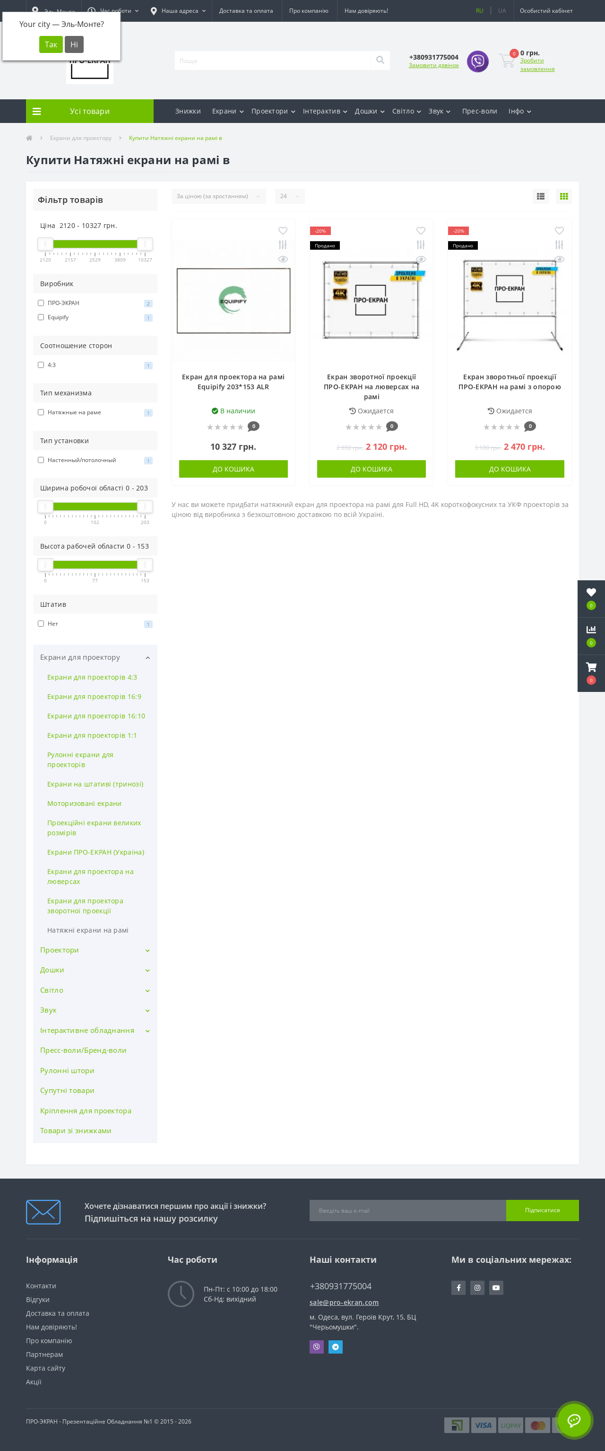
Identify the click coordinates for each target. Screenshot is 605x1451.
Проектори (273, 110)
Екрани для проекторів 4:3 (92, 677)
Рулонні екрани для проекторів (80, 759)
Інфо (520, 110)
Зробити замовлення (537, 64)
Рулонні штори (67, 1070)
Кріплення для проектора (85, 1110)
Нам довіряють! (366, 11)
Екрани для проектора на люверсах (90, 876)
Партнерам (44, 1354)
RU (480, 11)
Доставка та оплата (246, 11)
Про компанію (308, 11)
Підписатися (542, 1210)
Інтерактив (325, 110)
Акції (34, 1381)
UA (502, 11)
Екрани (228, 110)
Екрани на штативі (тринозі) (95, 783)
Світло (406, 110)
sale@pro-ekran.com (344, 1302)
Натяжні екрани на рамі (88, 930)
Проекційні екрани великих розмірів (94, 827)
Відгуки (38, 1299)
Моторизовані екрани (84, 803)
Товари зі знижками (76, 1130)
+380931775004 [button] (341, 1286)
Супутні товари (67, 1090)
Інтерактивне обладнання (87, 1030)
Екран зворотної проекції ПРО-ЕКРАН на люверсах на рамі (371, 386)
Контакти (41, 1285)
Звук (440, 110)
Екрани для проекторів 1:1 (92, 735)
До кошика (233, 468)
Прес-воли (480, 110)
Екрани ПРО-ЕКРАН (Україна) (95, 852)
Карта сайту (45, 1368)
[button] (113, 11)
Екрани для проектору (81, 138)
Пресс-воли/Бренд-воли (83, 1050)
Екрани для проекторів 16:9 (94, 696)
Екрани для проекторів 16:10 (96, 715)
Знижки (188, 110)
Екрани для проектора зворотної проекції (85, 905)
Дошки (370, 110)
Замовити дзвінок (434, 65)
